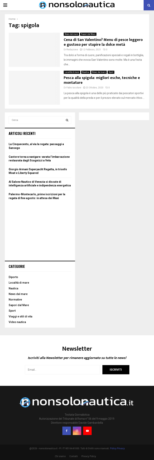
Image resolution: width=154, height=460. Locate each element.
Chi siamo (60, 456)
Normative (15, 299)
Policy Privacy (117, 448)
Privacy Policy (88, 456)
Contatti (73, 456)
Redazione (72, 49)
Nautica (85, 72)
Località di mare (72, 72)
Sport (111, 72)
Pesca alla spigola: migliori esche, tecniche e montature (102, 80)
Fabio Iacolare (73, 87)
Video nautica (17, 322)
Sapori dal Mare (88, 34)
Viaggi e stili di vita (20, 316)
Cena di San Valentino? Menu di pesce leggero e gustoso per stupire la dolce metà (103, 42)
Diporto (13, 277)
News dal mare (71, 34)
